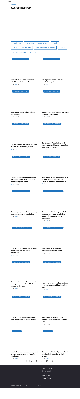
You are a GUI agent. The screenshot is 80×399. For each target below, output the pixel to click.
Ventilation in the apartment (36, 43)
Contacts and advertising (46, 372)
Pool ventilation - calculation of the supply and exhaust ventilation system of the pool (24, 284)
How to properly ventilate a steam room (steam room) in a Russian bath (55, 285)
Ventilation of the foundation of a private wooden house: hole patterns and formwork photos (55, 179)
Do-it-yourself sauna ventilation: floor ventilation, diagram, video (23, 318)
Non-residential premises (45, 48)
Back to (29, 361)
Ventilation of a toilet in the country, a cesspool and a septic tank (54, 319)
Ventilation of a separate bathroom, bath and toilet (52, 249)
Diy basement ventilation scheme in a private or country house (24, 145)
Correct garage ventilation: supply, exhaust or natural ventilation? (24, 213)
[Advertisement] (40, 27)
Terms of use (46, 375)
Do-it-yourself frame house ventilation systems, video (52, 81)
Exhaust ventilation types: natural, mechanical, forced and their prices (55, 354)
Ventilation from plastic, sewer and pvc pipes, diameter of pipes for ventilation (24, 354)
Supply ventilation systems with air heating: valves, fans (55, 113)
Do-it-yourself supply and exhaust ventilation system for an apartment (24, 250)
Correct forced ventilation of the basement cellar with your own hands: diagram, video (23, 179)
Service (62, 48)
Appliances (17, 43)
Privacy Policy (46, 378)
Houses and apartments (22, 48)
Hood (55, 43)
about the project (47, 368)
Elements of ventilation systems (24, 52)
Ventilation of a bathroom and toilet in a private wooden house (23, 81)
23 (47, 361)
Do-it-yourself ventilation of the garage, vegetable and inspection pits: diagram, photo (55, 145)
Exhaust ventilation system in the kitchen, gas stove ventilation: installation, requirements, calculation (55, 215)
